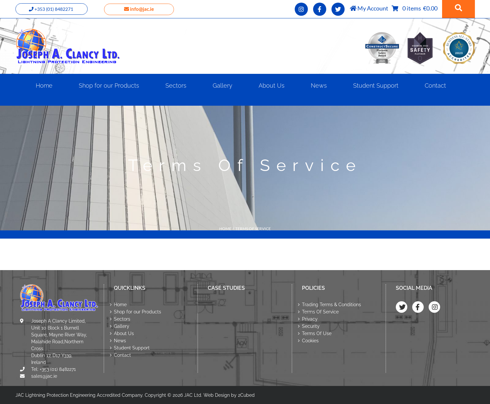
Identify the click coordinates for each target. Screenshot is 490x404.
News (120, 340)
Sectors (122, 319)
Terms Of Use (316, 333)
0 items (412, 8)
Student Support (132, 348)
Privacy (310, 319)
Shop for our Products (137, 311)
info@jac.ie (139, 9)
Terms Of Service (320, 311)
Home (120, 304)
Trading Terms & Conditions (331, 304)
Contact (122, 355)
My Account (369, 8)
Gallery (121, 326)
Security (311, 326)
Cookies (310, 340)
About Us (124, 333)
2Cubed (246, 395)
